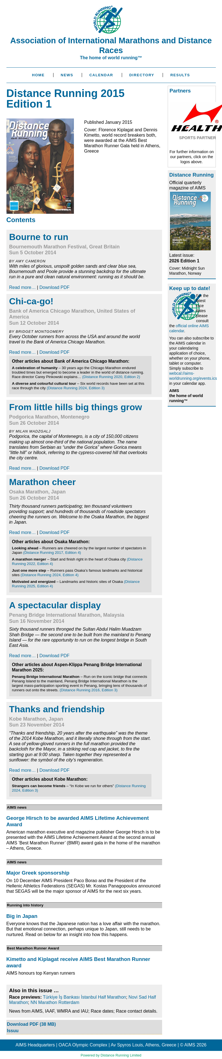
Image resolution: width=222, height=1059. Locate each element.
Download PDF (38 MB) (31, 1024)
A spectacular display (55, 605)
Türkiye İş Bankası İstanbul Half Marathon (84, 997)
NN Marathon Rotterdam (55, 1002)
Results (180, 75)
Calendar (101, 75)
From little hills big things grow (75, 407)
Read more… (22, 287)
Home (38, 75)
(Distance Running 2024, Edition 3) (76, 388)
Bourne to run (39, 237)
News (67, 75)
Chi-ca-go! (31, 301)
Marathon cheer (42, 482)
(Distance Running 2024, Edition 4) (50, 575)
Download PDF (54, 287)
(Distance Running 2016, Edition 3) (89, 690)
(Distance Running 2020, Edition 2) (111, 377)
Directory (141, 75)
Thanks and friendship (57, 709)
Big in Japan (22, 916)
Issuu (13, 1030)
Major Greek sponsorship (38, 873)
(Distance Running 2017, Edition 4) (52, 552)
